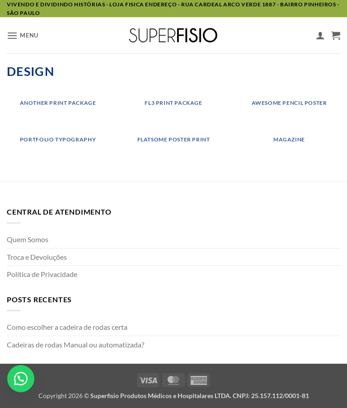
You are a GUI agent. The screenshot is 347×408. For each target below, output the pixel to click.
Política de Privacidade (42, 274)
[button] (22, 35)
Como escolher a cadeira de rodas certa (67, 327)
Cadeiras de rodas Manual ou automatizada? (75, 344)
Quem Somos (27, 239)
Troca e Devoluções (37, 257)
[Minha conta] (320, 35)
